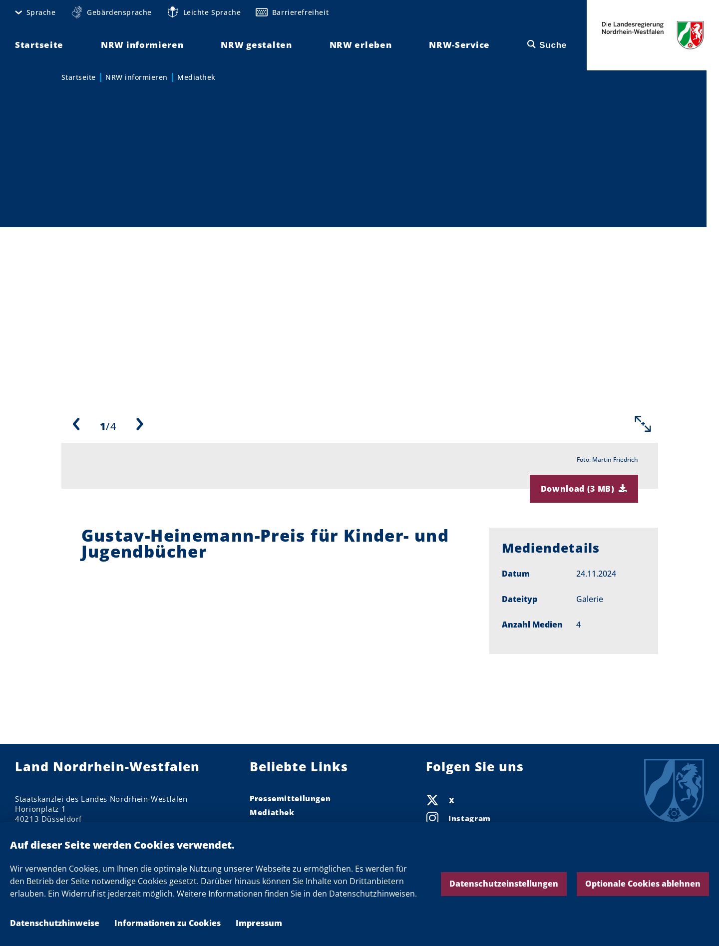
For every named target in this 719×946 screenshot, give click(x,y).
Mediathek (196, 77)
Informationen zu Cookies (167, 923)
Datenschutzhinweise (54, 923)
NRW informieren (136, 77)
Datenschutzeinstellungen (503, 883)
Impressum (259, 923)
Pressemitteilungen (290, 798)
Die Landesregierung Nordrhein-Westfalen (653, 35)
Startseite (78, 77)
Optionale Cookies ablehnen (643, 883)
